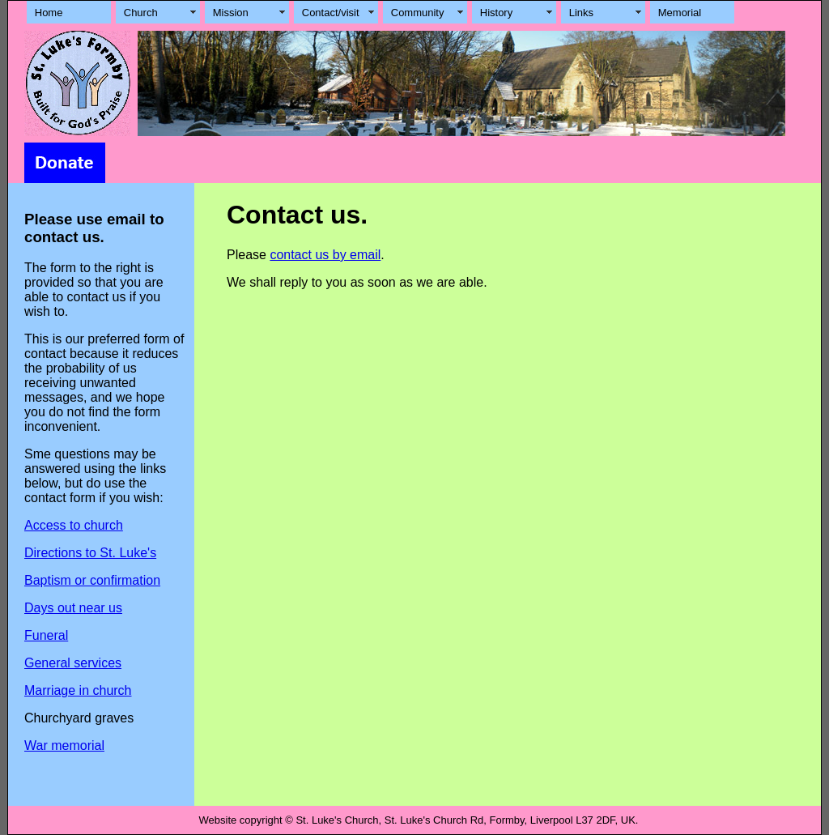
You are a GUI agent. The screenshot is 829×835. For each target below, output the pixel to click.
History (496, 12)
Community (417, 12)
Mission (231, 12)
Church (141, 12)
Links (581, 12)
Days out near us (73, 608)
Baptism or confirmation (92, 580)
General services (72, 663)
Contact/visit (330, 12)
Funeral (46, 635)
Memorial (679, 12)
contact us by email (325, 255)
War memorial (64, 745)
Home (49, 12)
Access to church (73, 525)
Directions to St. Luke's (90, 553)
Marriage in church (78, 690)
